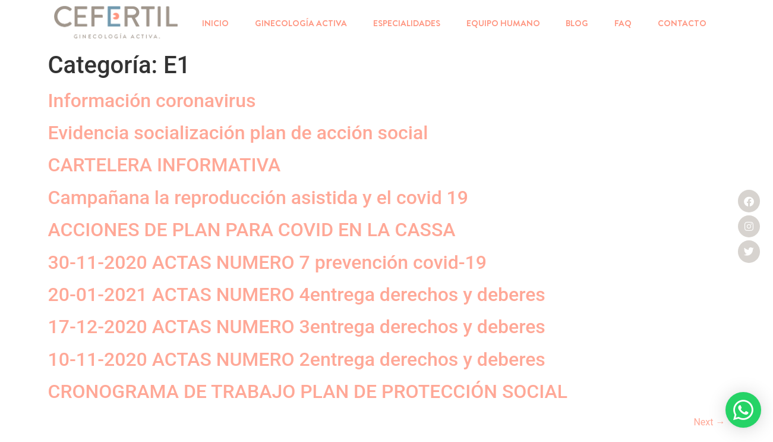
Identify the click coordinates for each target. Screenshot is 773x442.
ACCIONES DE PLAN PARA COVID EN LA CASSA (252, 229)
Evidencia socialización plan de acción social (238, 132)
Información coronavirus (152, 100)
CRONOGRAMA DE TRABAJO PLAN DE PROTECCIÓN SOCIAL (308, 391)
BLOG (577, 23)
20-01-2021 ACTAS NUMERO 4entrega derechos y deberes (296, 294)
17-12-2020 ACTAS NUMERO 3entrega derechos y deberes (296, 326)
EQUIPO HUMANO (503, 23)
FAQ (623, 23)
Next (709, 422)
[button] (743, 410)
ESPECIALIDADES (406, 23)
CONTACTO (682, 23)
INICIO (215, 23)
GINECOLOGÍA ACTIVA (301, 23)
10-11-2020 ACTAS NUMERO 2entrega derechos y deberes (296, 359)
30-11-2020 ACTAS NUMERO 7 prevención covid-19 (267, 262)
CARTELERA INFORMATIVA (164, 164)
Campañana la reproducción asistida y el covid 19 (258, 197)
